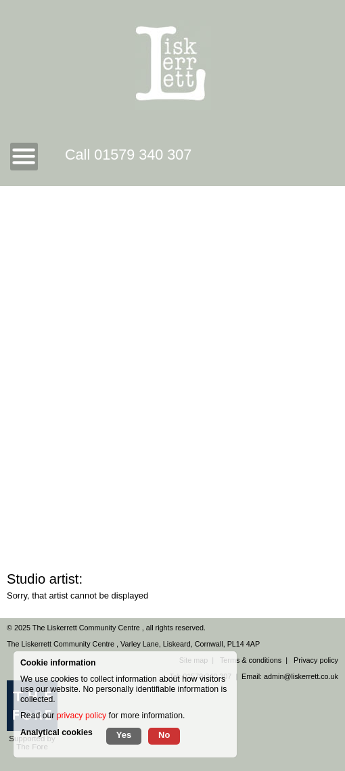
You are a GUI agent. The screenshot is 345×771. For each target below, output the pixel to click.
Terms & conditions (250, 660)
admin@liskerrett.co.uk (301, 676)
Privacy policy (316, 660)
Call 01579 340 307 (128, 154)
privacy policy (81, 715)
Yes (123, 735)
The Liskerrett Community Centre (87, 628)
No (164, 735)
